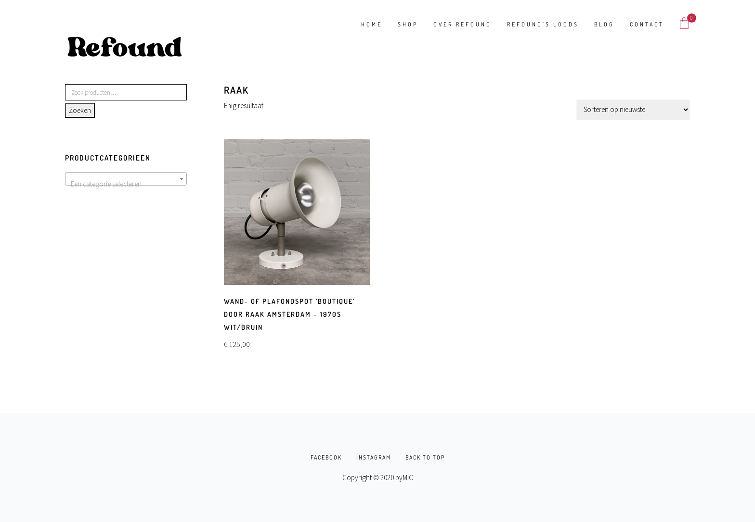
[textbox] (126, 184)
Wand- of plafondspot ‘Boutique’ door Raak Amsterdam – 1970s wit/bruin (289, 314)
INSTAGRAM (373, 457)
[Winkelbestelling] (633, 109)
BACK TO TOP (425, 457)
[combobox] (126, 179)
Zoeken (80, 110)
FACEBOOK (326, 457)
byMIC (404, 477)
